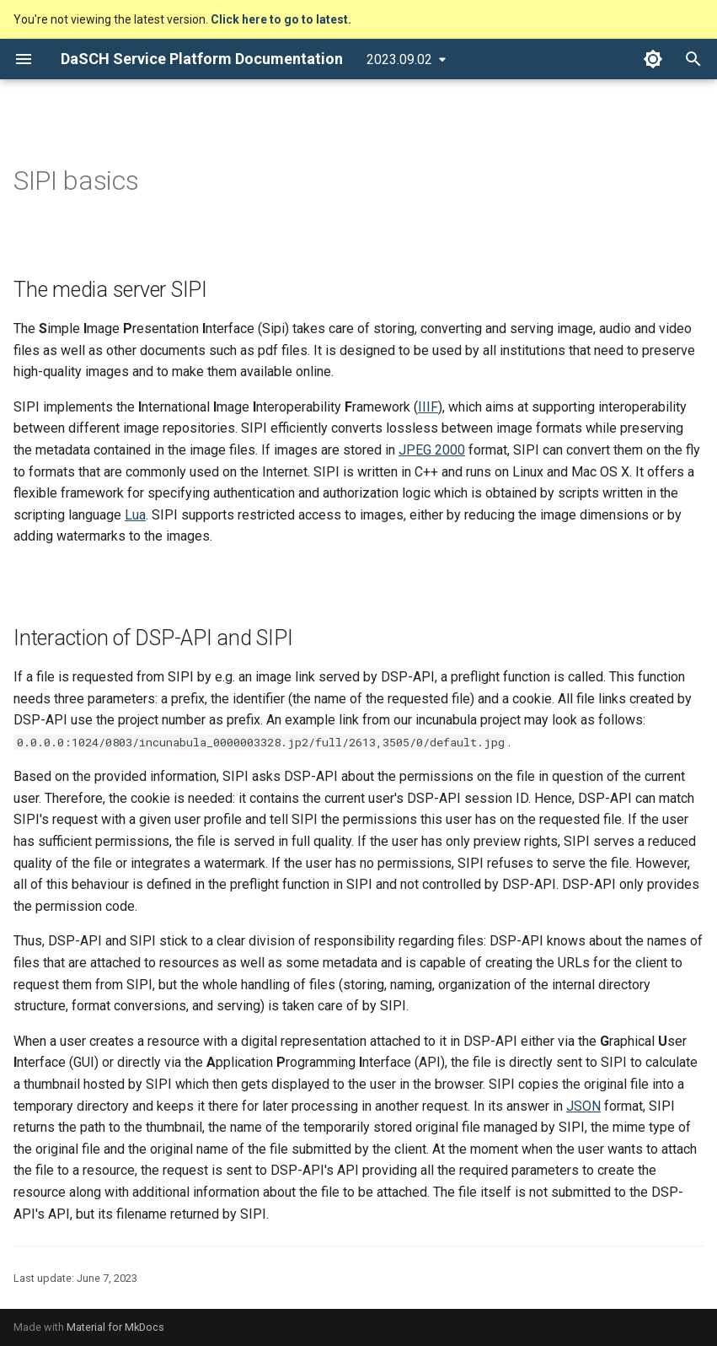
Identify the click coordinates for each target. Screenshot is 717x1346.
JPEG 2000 (432, 450)
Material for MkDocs (115, 1327)
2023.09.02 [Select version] (399, 59)
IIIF (428, 407)
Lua (135, 515)
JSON (583, 1106)
